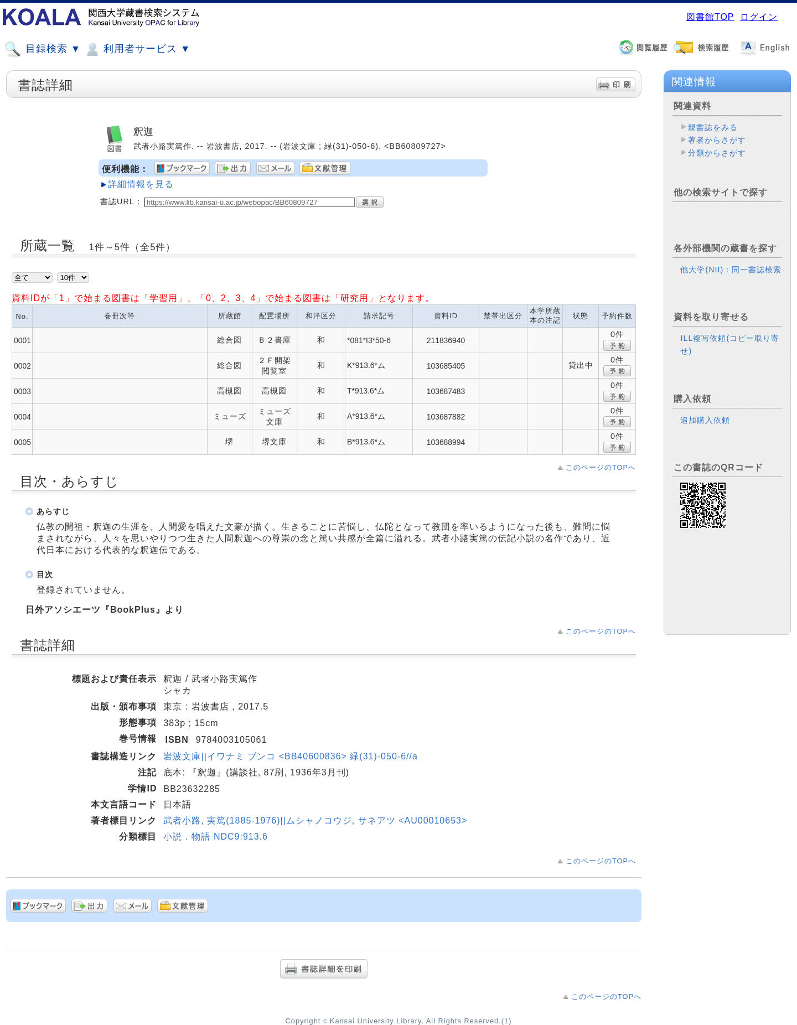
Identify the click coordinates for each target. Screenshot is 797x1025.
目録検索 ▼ (42, 49)
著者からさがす (717, 140)
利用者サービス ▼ (137, 49)
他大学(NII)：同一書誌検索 (731, 269)
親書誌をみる (713, 127)
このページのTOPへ (601, 467)
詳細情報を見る (141, 184)
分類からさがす (717, 152)
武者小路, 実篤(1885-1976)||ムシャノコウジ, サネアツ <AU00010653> (315, 820)
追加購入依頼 (705, 420)
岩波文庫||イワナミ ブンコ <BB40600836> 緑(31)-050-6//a (290, 756)
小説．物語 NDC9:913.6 (215, 836)
